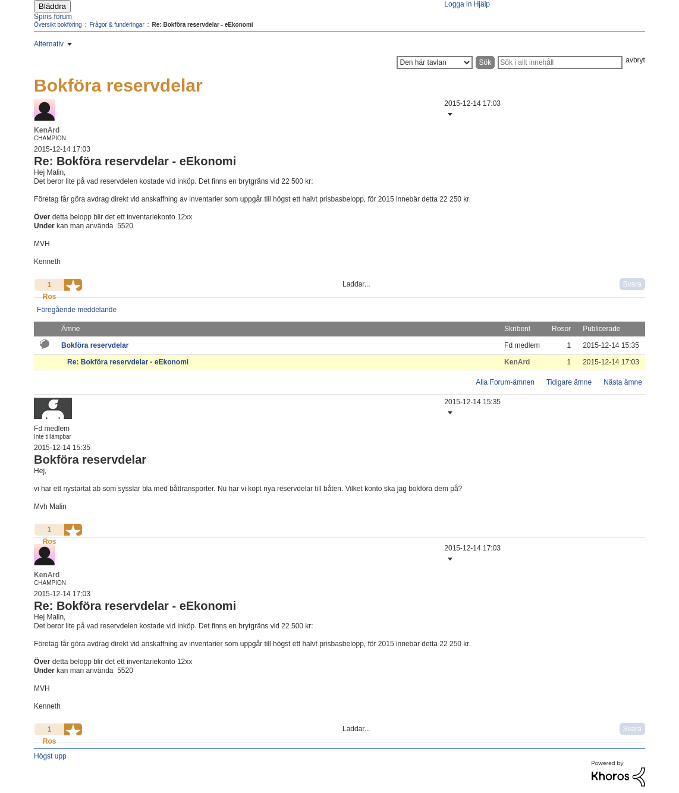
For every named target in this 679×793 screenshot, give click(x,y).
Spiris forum (53, 16)
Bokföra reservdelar (94, 345)
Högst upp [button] (50, 756)
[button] (449, 114)
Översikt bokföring (58, 24)
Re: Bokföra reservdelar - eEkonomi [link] (202, 24)
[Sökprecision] (435, 62)
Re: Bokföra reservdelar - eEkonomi (127, 362)
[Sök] (560, 62)
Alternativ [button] (49, 44)
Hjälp (482, 4)
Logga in (457, 4)
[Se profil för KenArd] (46, 130)
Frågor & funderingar (116, 24)
